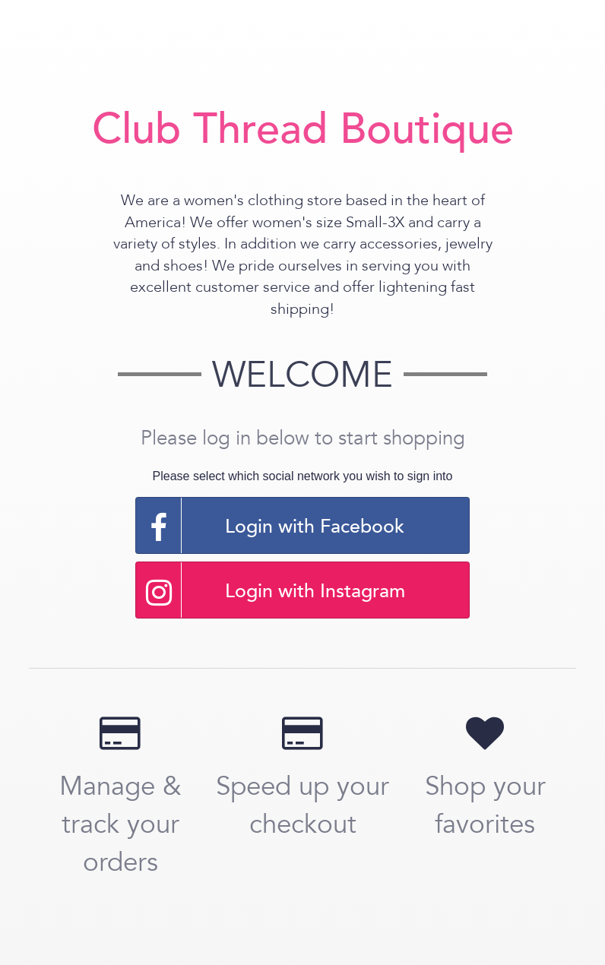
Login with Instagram (270, 590)
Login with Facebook (270, 525)
